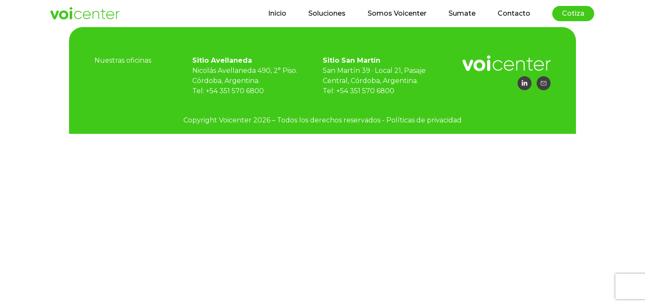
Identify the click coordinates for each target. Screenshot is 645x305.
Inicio (277, 13)
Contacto (514, 13)
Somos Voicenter (397, 13)
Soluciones (327, 13)
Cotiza (573, 13)
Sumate (462, 13)
